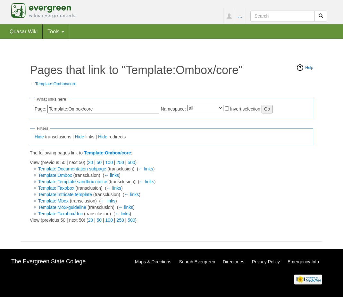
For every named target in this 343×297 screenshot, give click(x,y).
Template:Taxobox (56, 188)
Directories (233, 261)
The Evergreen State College (48, 261)
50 (99, 162)
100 (109, 162)
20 (90, 162)
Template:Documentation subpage (72, 168)
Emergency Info (303, 261)
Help (309, 67)
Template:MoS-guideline (62, 207)
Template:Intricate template (65, 194)
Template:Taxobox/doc (60, 213)
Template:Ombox (55, 175)
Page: (40, 108)
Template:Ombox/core (56, 83)
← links (145, 168)
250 (120, 162)
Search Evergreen (197, 261)
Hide (39, 136)
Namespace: (173, 108)
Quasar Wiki (24, 31)
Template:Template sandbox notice (72, 181)
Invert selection (245, 108)
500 (131, 162)
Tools (55, 31)
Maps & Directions (153, 261)
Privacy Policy (266, 261)
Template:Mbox (53, 200)
